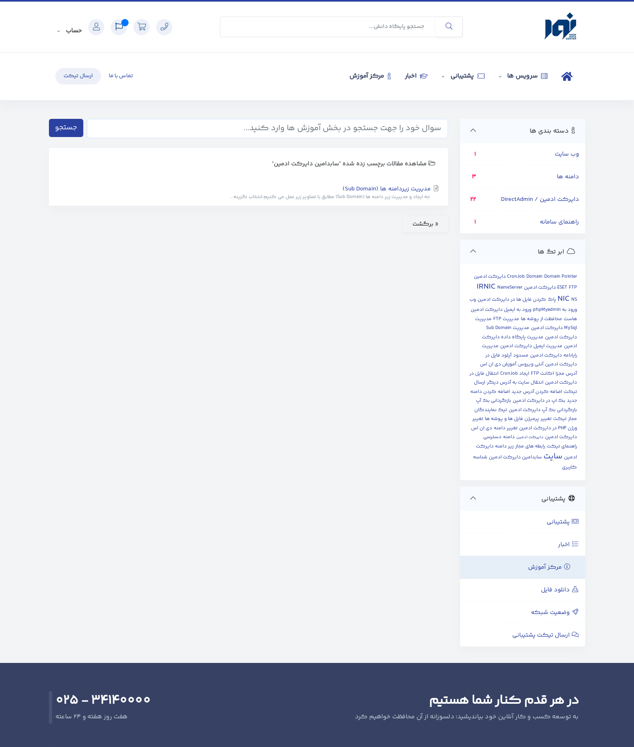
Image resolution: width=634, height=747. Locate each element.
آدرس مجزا (566, 374)
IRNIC (486, 287)
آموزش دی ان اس (498, 364)
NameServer (509, 287)
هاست (570, 319)
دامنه (509, 437)
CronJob (516, 277)
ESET (562, 287)
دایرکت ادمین (529, 437)
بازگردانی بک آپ (493, 401)
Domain (534, 277)
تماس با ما (121, 76)
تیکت (559, 419)
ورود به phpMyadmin (555, 310)
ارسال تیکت (78, 76)
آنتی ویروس (530, 364)
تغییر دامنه (506, 428)
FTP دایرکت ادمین (550, 287)
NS (574, 300)
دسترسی (492, 437)
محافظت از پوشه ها (541, 319)
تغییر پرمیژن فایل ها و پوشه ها (518, 419)
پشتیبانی (467, 76)
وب (472, 300)
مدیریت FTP (506, 319)
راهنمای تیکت (562, 446)
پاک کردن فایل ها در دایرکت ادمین (517, 300)
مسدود (520, 355)
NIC (564, 299)
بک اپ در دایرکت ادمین (539, 401)
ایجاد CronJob (514, 374)
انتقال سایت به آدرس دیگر (515, 382)
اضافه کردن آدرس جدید (536, 392)
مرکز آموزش (370, 76)
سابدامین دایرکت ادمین (515, 457)
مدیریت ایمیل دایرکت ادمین (531, 346)
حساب (73, 31)
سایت (552, 456)
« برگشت (425, 224)
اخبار (416, 76)
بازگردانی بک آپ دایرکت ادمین (543, 410)
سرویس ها (527, 76)
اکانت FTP (542, 374)
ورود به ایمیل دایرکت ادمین (501, 310)
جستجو (66, 127)
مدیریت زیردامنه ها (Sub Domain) (248, 192)
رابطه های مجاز (530, 446)
